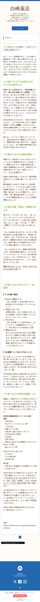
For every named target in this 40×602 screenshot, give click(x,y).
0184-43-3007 (21, 576)
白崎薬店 (20, 8)
